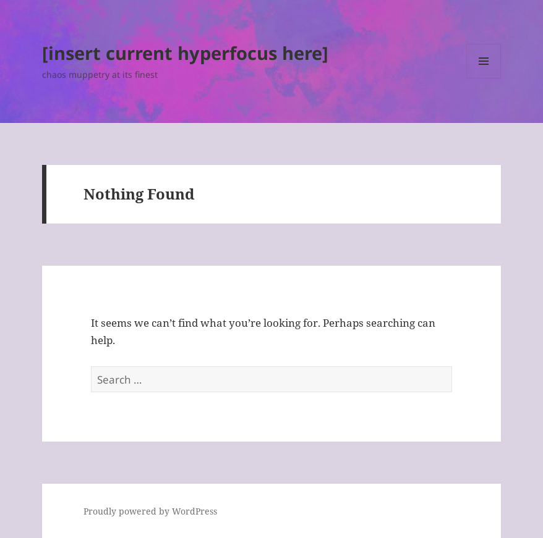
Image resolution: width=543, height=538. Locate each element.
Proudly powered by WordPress (150, 511)
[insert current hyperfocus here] (185, 53)
